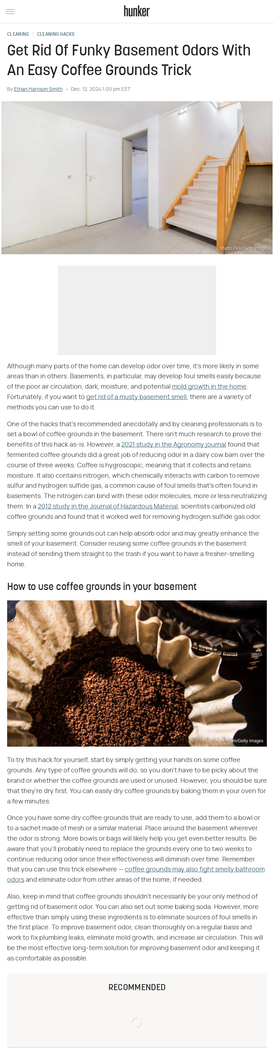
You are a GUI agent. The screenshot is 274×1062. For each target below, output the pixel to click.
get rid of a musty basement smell (136, 397)
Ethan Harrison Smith (38, 89)
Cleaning (18, 34)
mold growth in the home (209, 387)
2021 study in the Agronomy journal (173, 445)
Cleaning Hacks (56, 34)
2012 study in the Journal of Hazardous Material (108, 506)
